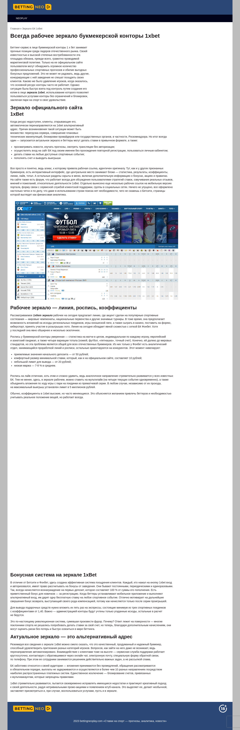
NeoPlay (21, 18)
